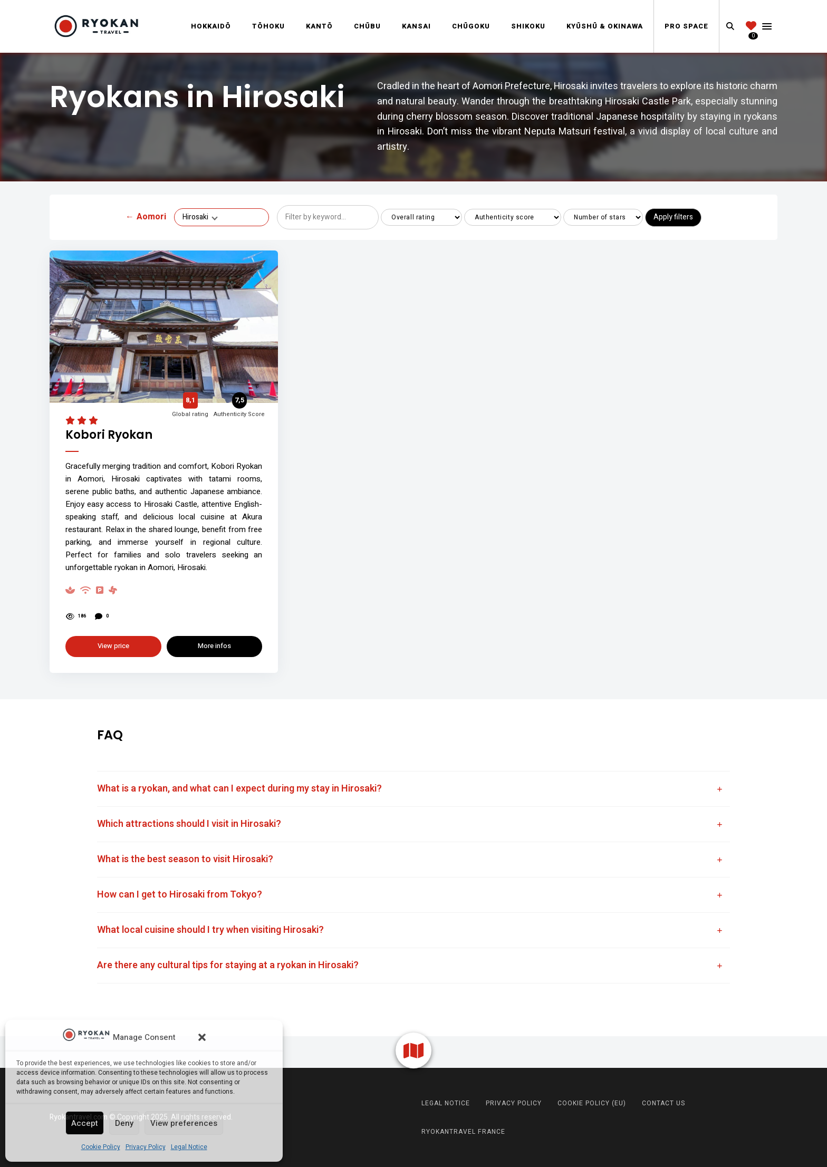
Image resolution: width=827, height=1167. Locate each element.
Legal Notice (189, 1147)
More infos (214, 646)
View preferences (183, 1123)
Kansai (416, 26)
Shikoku (528, 26)
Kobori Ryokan (108, 435)
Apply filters (673, 217)
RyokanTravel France (463, 1131)
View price (113, 646)
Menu (766, 26)
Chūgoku (471, 26)
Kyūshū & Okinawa (604, 26)
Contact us (663, 1103)
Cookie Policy (100, 1147)
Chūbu (367, 26)
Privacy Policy (146, 1147)
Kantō (319, 26)
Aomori (146, 217)
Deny (124, 1123)
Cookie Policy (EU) (591, 1103)
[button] (202, 1037)
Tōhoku (268, 26)
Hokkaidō (211, 26)
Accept (84, 1123)
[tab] (413, 788)
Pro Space (686, 26)
